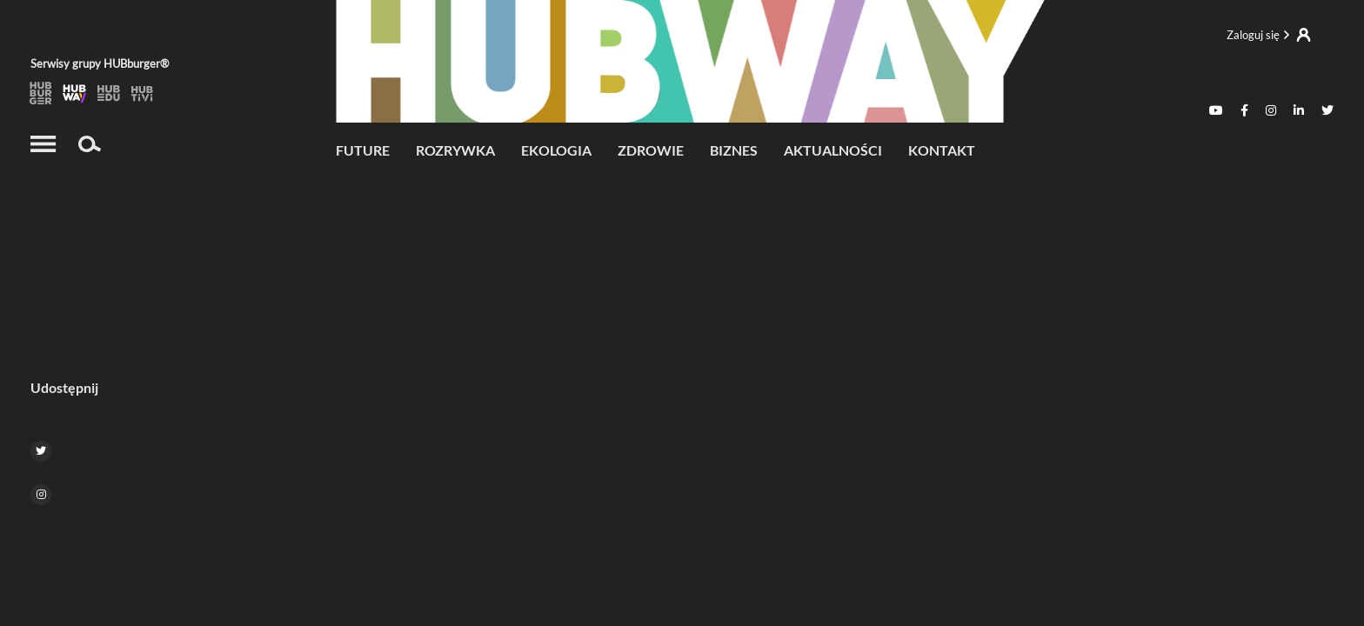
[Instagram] (1271, 110)
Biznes (734, 150)
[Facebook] (1244, 110)
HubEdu (109, 93)
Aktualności (833, 150)
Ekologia (556, 150)
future (363, 150)
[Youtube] (1216, 110)
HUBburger (41, 93)
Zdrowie (651, 150)
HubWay (75, 93)
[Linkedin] (1299, 110)
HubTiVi (143, 93)
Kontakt (941, 150)
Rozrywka (455, 150)
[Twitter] (1327, 110)
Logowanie (1269, 35)
